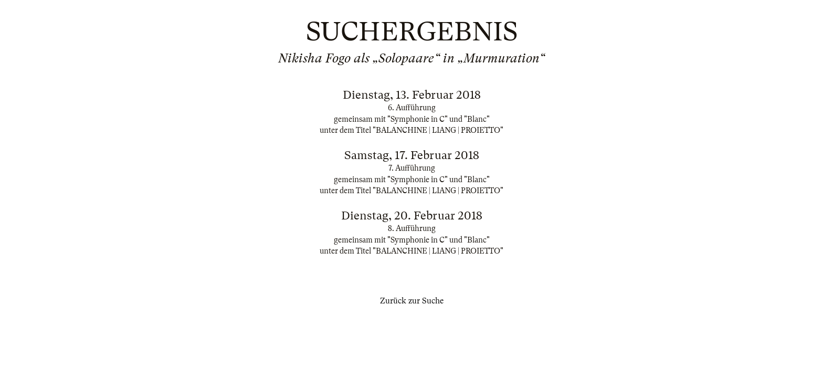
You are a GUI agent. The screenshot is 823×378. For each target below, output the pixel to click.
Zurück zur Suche (412, 301)
